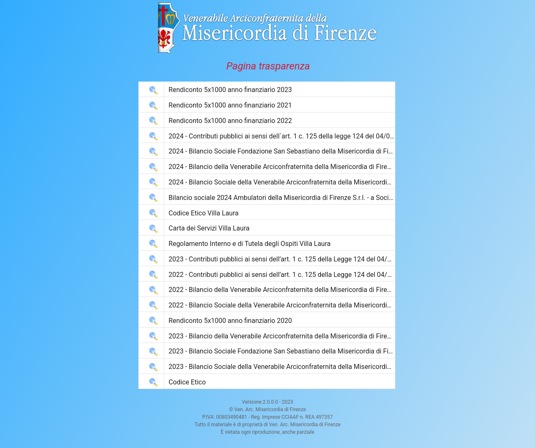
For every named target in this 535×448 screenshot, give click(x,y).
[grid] (266, 235)
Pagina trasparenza (268, 66)
